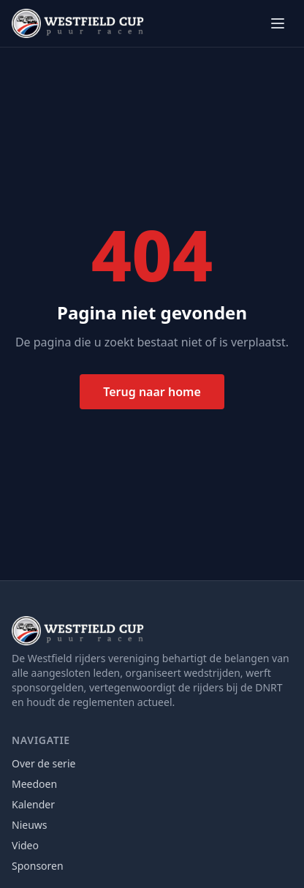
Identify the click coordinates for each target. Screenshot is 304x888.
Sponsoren (38, 866)
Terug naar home (152, 392)
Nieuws (30, 825)
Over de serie (43, 763)
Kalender (33, 804)
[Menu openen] (277, 23)
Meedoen (34, 784)
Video (25, 845)
